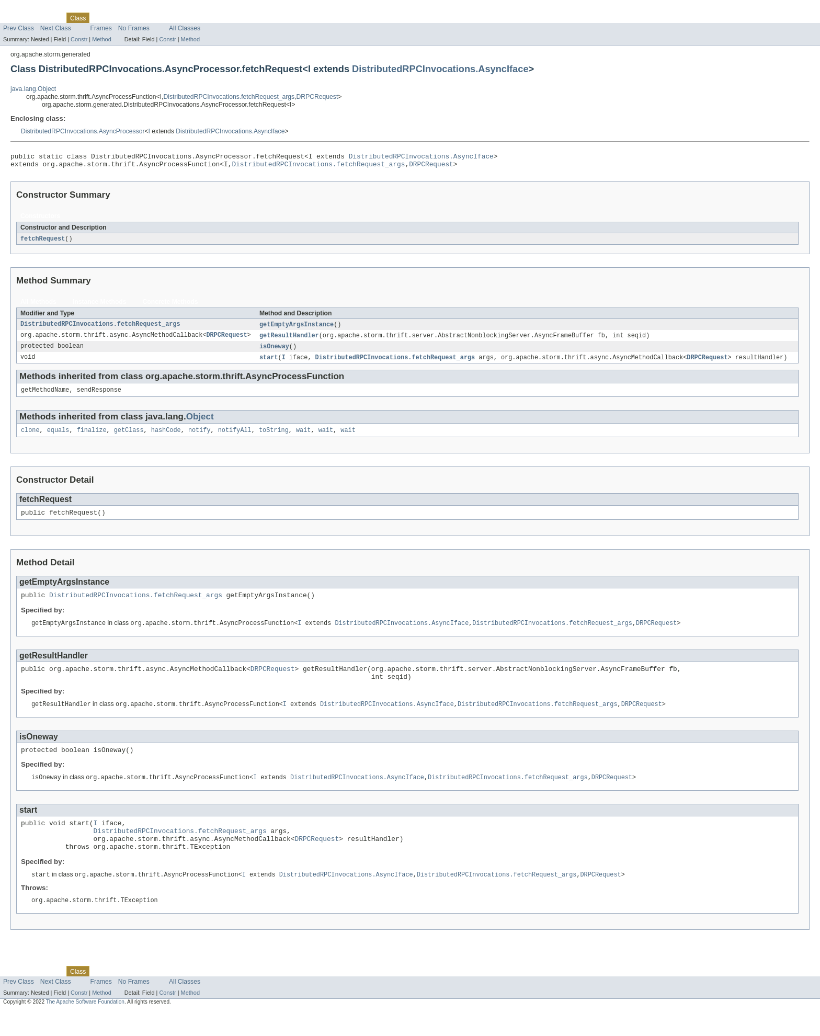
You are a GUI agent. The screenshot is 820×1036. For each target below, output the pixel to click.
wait (303, 438)
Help (199, 17)
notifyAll (235, 438)
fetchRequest (42, 242)
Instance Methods (100, 305)
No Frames (134, 28)
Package (48, 17)
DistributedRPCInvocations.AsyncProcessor (82, 131)
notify (199, 438)
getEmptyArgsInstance (296, 328)
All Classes (184, 28)
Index (179, 17)
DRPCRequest (317, 96)
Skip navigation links (29, 9)
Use (101, 17)
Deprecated (148, 17)
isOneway (274, 351)
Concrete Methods (170, 305)
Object (200, 423)
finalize (92, 438)
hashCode (166, 438)
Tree (119, 17)
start (268, 363)
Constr (79, 39)
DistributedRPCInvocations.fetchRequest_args (229, 96)
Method (101, 39)
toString (274, 438)
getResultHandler (289, 340)
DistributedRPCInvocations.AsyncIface (440, 68)
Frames (101, 28)
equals (58, 438)
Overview (16, 17)
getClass (129, 438)
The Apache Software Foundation (85, 1027)
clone (30, 438)
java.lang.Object (33, 89)
